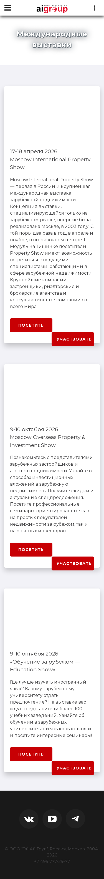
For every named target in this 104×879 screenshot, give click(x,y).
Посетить (31, 325)
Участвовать (74, 339)
